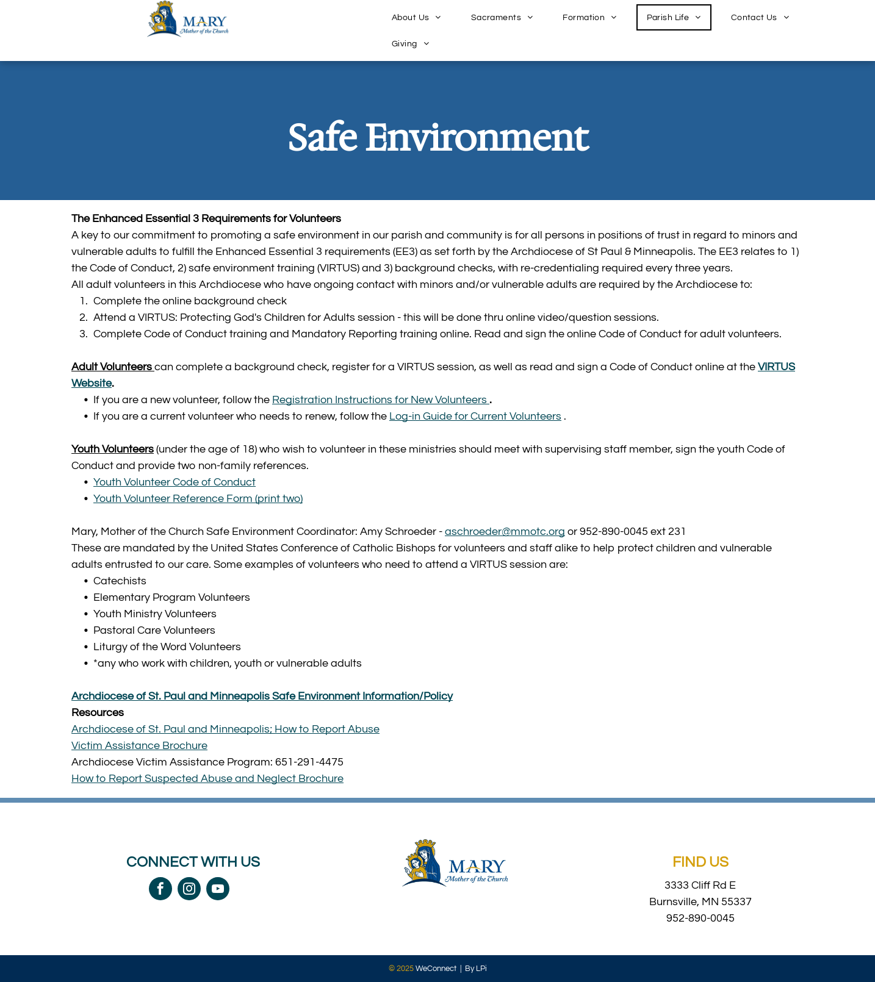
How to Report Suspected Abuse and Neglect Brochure (207, 778)
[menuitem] (421, 17)
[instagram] (189, 890)
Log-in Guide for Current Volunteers (475, 416)
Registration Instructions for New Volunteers (380, 400)
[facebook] (160, 890)
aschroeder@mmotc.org (505, 531)
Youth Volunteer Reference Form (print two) (198, 498)
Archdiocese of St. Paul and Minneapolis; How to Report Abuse (225, 729)
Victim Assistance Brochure (139, 745)
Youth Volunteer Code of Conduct (174, 482)
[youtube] (217, 890)
